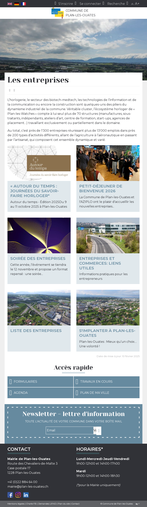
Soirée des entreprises (37, 258)
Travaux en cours (94, 381)
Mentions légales (15, 503)
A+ (137, 4)
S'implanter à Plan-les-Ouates (107, 333)
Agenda (18, 392)
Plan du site (64, 503)
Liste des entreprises (36, 330)
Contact (75, 503)
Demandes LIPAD (47, 503)
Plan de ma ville (92, 392)
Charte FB (31, 503)
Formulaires (23, 381)
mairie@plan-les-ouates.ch (27, 486)
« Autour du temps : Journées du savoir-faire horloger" (34, 191)
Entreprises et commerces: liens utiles (100, 263)
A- (132, 4)
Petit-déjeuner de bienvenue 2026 (100, 188)
